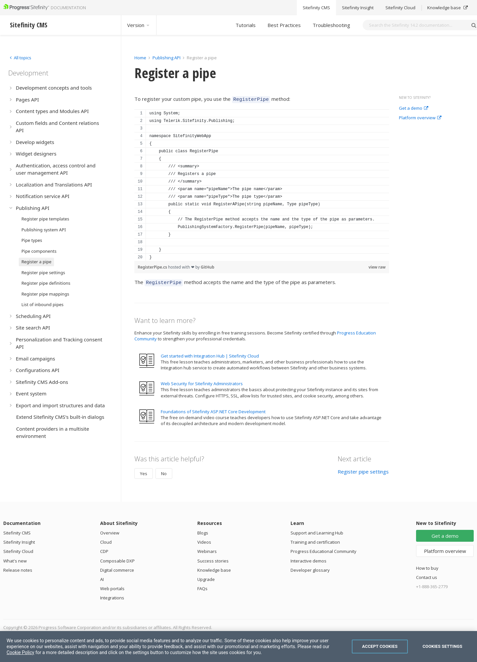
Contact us (426, 575)
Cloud (106, 540)
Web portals (112, 587)
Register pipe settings (363, 469)
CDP (104, 549)
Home (140, 58)
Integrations (112, 596)
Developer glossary (310, 568)
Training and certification (315, 540)
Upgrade (206, 577)
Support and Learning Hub (317, 531)
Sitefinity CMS (17, 531)
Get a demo (413, 108)
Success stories (213, 559)
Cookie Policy (20, 652)
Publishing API (167, 58)
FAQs (202, 587)
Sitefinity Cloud (18, 549)
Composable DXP (117, 559)
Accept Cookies (380, 646)
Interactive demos (308, 559)
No (164, 472)
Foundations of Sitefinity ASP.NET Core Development (213, 410)
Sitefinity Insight (19, 540)
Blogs (202, 531)
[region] (261, 184)
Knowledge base (214, 568)
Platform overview (420, 118)
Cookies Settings (443, 646)
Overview (109, 531)
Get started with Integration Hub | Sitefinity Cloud (210, 354)
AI (102, 577)
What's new (15, 559)
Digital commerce (117, 568)
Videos (204, 540)
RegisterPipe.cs (153, 266)
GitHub (207, 266)
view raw (377, 266)
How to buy (427, 566)
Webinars (207, 549)
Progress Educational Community (323, 549)
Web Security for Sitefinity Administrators (202, 382)
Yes (143, 472)
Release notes (17, 568)
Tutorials (246, 25)
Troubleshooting (331, 25)
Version (138, 25)
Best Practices (284, 25)
